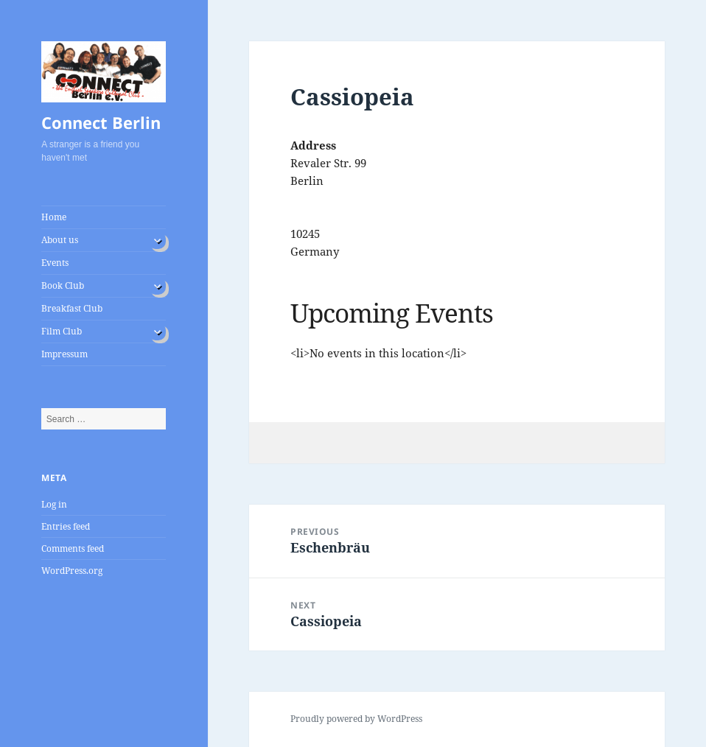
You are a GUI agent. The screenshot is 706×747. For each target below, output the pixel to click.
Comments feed (72, 548)
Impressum (64, 354)
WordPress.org (71, 570)
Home (53, 217)
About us (59, 240)
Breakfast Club (71, 308)
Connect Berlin (101, 122)
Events (55, 262)
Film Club (61, 331)
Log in (54, 504)
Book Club (62, 285)
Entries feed (65, 526)
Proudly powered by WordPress (356, 718)
